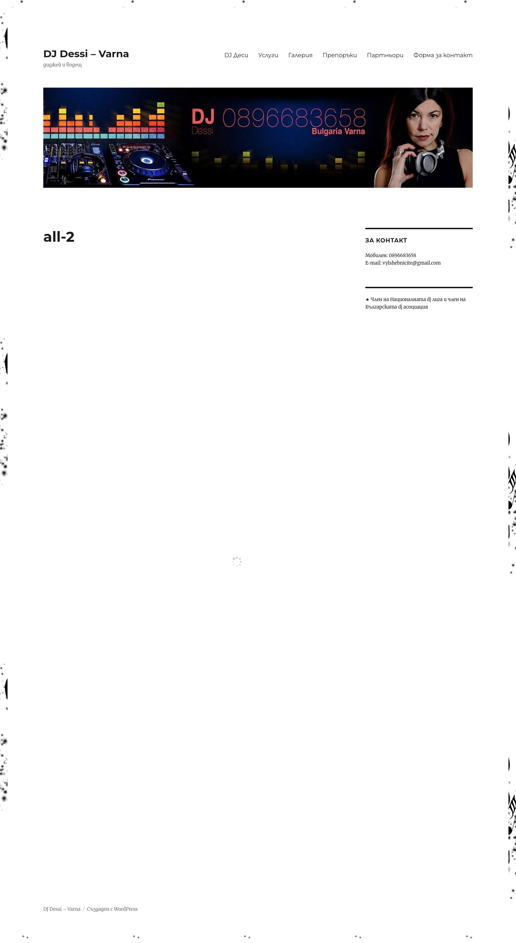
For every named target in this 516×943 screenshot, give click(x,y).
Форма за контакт (443, 55)
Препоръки (340, 55)
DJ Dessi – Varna (86, 54)
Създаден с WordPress (112, 909)
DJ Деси (236, 55)
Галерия (300, 55)
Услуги (268, 55)
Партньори (385, 55)
